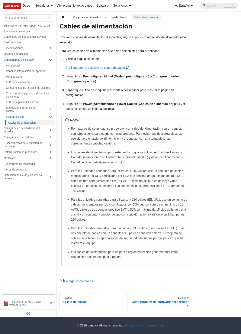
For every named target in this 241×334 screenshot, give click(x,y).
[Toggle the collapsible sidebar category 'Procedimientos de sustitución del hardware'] (50, 144)
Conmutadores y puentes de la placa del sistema (27, 95)
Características (12, 42)
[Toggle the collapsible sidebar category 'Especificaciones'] (50, 48)
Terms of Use (155, 325)
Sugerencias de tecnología (19, 163)
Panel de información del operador (26, 71)
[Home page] (63, 17)
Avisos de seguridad (15, 169)
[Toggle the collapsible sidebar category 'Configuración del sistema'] (50, 137)
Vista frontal (13, 65)
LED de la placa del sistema (22, 102)
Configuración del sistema (19, 137)
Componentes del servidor (19, 59)
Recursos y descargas (17, 31)
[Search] (219, 6)
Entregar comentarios (76, 281)
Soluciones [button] (120, 5)
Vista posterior (14, 76)
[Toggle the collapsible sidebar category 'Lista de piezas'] (50, 117)
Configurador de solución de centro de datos (97, 67)
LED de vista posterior (19, 82)
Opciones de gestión (16, 53)
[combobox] (9, 18)
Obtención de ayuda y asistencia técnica (23, 176)
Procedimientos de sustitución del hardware (23, 144)
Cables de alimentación (22, 122)
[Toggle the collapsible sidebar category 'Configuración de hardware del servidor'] (50, 129)
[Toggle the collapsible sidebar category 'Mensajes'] (50, 158)
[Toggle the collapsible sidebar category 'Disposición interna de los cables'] (50, 109)
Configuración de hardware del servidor (22, 130)
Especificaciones (13, 48)
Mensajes (9, 158)
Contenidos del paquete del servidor (25, 36)
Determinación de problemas (20, 152)
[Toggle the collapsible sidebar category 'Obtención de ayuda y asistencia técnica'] (50, 176)
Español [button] (182, 5)
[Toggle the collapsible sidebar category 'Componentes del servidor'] (50, 60)
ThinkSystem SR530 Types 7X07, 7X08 (27, 25)
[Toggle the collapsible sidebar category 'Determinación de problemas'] (50, 152)
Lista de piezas (15, 116)
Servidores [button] (42, 5)
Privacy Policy (134, 325)
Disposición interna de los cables (21, 109)
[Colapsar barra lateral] (28, 313)
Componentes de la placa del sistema (28, 87)
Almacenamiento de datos (74, 5)
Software (102, 5)
